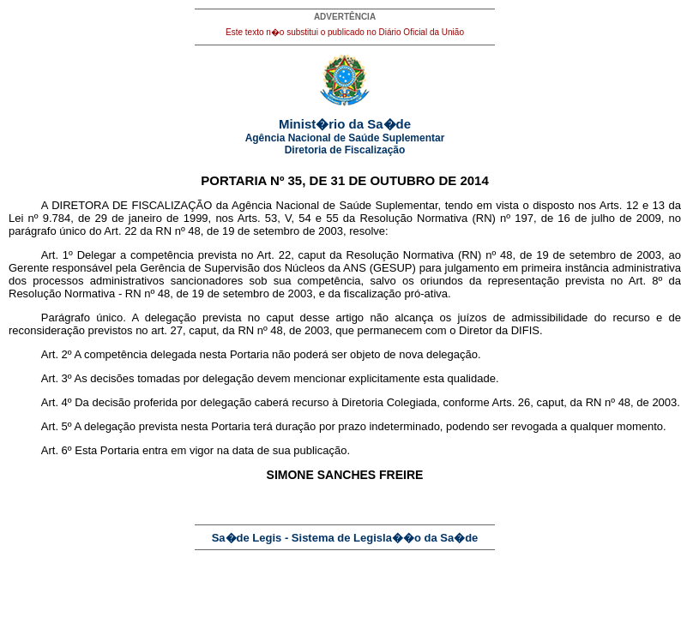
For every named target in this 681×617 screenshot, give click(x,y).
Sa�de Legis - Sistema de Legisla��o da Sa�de (345, 537)
